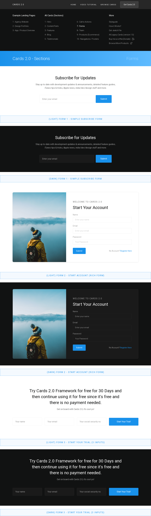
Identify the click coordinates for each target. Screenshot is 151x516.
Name (75, 215)
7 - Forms (81, 26)
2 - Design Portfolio (21, 26)
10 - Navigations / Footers (88, 39)
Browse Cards (108, 5)
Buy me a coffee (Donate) (119, 39)
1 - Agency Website (20, 22)
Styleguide (113, 22)
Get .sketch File (115, 30)
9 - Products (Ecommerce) (88, 35)
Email (75, 226)
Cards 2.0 (18, 4)
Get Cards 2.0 (129, 4)
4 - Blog (48, 35)
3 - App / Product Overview (24, 30)
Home (73, 5)
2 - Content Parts (52, 26)
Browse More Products (119, 43)
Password (77, 237)
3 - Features (49, 30)
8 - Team (80, 30)
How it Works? (115, 26)
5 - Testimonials (51, 39)
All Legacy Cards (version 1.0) (121, 35)
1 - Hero (48, 22)
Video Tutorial (88, 5)
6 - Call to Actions (84, 22)
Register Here (126, 251)
